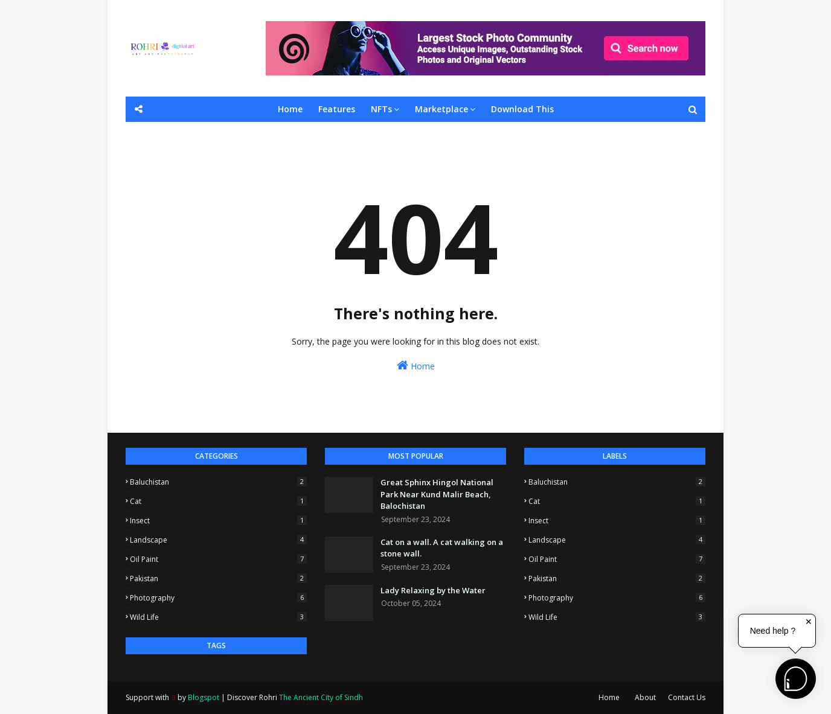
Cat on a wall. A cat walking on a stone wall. (441, 548)
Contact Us (686, 697)
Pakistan (218, 578)
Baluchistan (218, 482)
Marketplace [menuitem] (441, 109)
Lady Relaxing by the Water (433, 590)
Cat (218, 501)
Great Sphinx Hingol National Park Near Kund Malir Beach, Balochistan (436, 494)
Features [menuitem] (336, 109)
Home (416, 365)
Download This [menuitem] (522, 109)
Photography (218, 598)
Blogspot (203, 697)
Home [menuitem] (290, 109)
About (645, 697)
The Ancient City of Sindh (321, 697)
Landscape (218, 540)
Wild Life (218, 617)
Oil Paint (218, 559)
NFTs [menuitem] (381, 109)
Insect (218, 520)
